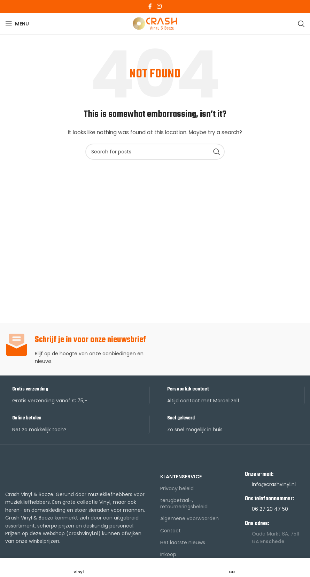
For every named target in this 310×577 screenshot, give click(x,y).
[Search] (301, 24)
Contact (170, 530)
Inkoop (168, 554)
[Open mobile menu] (17, 24)
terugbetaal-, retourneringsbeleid (184, 503)
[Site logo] (155, 23)
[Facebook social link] (150, 6)
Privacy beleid (177, 488)
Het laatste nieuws (182, 542)
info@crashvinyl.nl (274, 484)
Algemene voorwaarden (189, 518)
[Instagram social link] (159, 6)
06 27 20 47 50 (270, 509)
